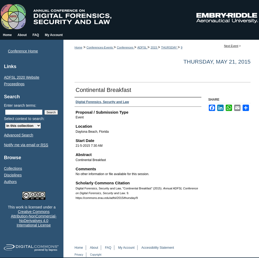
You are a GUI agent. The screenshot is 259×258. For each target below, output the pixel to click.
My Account (126, 248)
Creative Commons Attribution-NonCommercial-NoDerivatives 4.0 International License (34, 218)
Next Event (231, 45)
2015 (154, 47)
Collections (13, 168)
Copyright (95, 254)
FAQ (108, 248)
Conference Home (23, 51)
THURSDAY (169, 47)
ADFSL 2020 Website (21, 77)
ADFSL (142, 47)
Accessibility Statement (157, 248)
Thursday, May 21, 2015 (217, 62)
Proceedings (14, 84)
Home (78, 47)
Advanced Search (18, 135)
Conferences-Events (100, 47)
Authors (10, 182)
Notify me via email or (26, 145)
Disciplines (13, 175)
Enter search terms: (20, 105)
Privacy (79, 254)
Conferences (125, 47)
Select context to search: (24, 119)
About (94, 248)
